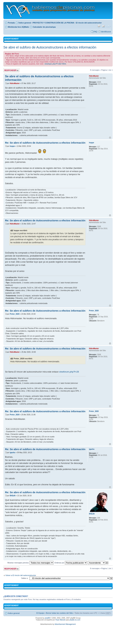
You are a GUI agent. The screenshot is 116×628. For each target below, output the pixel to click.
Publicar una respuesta (11, 70)
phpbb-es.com (75, 620)
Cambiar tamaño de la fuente (108, 26)
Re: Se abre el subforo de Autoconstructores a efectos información (45, 142)
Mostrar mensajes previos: (30, 563)
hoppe (12, 146)
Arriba (110, 138)
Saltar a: (24, 578)
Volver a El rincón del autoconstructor (20, 575)
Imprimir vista (99, 26)
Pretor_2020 (14, 314)
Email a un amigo (103, 26)
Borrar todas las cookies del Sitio (59, 613)
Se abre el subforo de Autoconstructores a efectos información (49, 47)
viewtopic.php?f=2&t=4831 (55, 64)
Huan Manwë (60, 620)
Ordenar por (70, 563)
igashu (12, 452)
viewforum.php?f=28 (69, 371)
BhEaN (12, 496)
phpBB (47, 618)
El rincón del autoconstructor (89, 23)
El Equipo (40, 613)
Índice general (24, 23)
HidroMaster (15, 83)
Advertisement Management (65, 624)
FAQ (95, 32)
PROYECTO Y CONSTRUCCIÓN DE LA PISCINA (53, 23)
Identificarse (106, 32)
